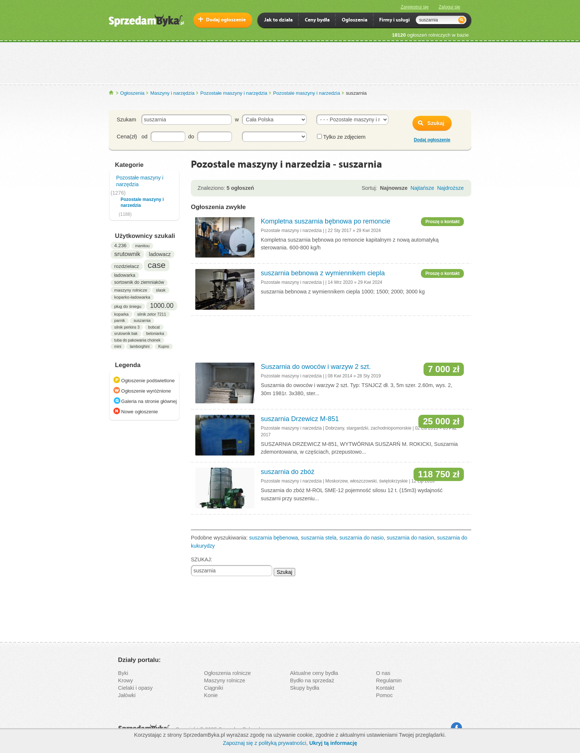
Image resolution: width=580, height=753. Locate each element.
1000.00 (161, 305)
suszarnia (142, 320)
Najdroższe (450, 188)
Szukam (126, 119)
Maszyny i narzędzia (172, 93)
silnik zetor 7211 (151, 314)
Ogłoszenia (132, 93)
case (156, 265)
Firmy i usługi (394, 20)
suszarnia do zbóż (287, 471)
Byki (123, 673)
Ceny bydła (317, 20)
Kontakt (385, 688)
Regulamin (389, 680)
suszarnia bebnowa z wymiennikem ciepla (323, 273)
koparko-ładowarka (132, 297)
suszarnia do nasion (410, 538)
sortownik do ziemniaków (139, 282)
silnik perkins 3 (126, 327)
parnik (119, 320)
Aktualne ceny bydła (314, 673)
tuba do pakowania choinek (137, 340)
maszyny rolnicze (130, 290)
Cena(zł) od (132, 136)
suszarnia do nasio (362, 538)
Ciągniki (213, 688)
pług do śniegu (127, 306)
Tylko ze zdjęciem (341, 137)
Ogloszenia (354, 20)
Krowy (125, 680)
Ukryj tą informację (333, 743)
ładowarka (124, 275)
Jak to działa (278, 20)
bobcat (154, 327)
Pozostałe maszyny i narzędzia (233, 93)
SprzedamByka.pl (111, 92)
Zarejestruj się (414, 7)
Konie (211, 695)
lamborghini (139, 346)
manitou (142, 245)
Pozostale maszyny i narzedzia (306, 93)
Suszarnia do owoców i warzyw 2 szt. (316, 366)
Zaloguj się (449, 7)
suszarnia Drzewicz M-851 (300, 419)
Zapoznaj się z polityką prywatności (264, 743)
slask (160, 290)
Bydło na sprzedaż (312, 680)
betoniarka (155, 334)
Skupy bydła (304, 688)
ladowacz (160, 254)
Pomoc (384, 695)
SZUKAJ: (201, 559)
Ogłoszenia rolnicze (227, 673)
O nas (383, 673)
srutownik (127, 254)
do (191, 136)
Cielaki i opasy (135, 688)
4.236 (120, 245)
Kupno (163, 346)
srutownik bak (126, 334)
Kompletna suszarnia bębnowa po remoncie (325, 221)
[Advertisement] (290, 62)
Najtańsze (422, 188)
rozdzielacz (126, 266)
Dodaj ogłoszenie (226, 20)
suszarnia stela (319, 538)
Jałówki (127, 695)
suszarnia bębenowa (273, 538)
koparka (121, 314)
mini (117, 346)
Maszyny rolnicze (224, 680)
